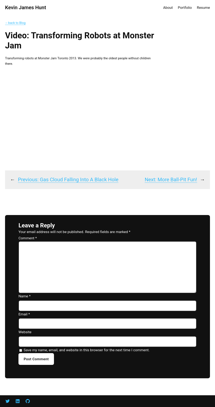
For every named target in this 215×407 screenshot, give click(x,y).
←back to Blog (15, 23)
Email (24, 314)
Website (24, 332)
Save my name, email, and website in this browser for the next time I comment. (86, 350)
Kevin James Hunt (25, 7)
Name (24, 296)
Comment (27, 238)
